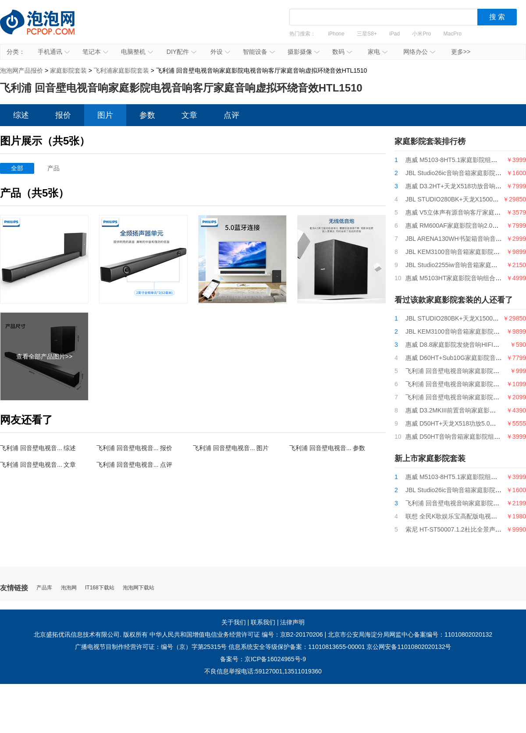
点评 (231, 115)
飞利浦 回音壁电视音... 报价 (134, 447)
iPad (394, 34)
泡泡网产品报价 (46, 28)
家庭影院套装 (68, 70)
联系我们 (263, 622)
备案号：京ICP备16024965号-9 (263, 659)
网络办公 (419, 51)
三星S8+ (367, 34)
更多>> (460, 51)
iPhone (336, 34)
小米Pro (421, 34)
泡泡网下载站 (138, 588)
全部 (17, 168)
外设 (220, 51)
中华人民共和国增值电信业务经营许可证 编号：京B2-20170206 (236, 634)
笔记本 (95, 51)
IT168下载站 (99, 588)
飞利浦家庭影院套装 (121, 70)
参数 (147, 115)
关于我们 (233, 622)
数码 (342, 51)
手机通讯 (54, 51)
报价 (63, 115)
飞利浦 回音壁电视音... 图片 (231, 447)
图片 (105, 115)
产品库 (44, 588)
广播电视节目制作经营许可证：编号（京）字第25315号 (151, 646)
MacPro (453, 34)
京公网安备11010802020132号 (408, 646)
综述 (21, 115)
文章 (189, 115)
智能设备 (259, 51)
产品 (53, 168)
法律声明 (292, 622)
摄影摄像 (304, 51)
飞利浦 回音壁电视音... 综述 (38, 447)
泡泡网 (69, 588)
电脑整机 (137, 51)
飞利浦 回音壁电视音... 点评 (134, 464)
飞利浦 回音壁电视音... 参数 (327, 447)
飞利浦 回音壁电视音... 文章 (38, 464)
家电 (377, 51)
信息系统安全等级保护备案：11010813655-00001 (296, 646)
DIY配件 (181, 51)
